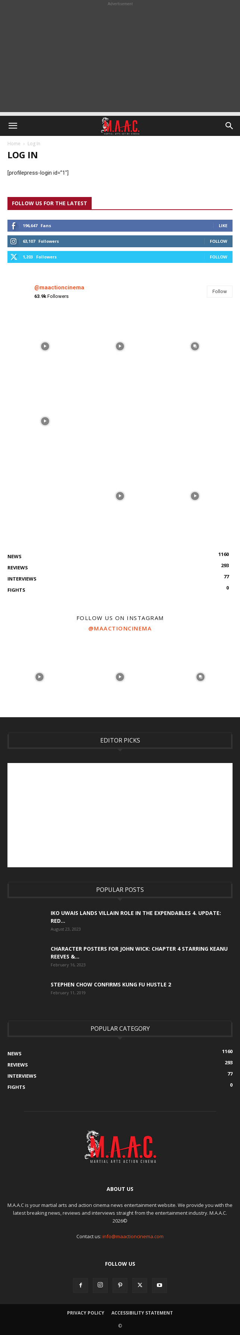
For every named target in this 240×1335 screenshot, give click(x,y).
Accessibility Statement (142, 1313)
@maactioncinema (59, 287)
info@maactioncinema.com (133, 1236)
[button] (13, 126)
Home (13, 143)
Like (223, 225)
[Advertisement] (120, 60)
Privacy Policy (85, 1313)
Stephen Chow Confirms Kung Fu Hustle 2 (111, 984)
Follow (218, 241)
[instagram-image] (44, 346)
